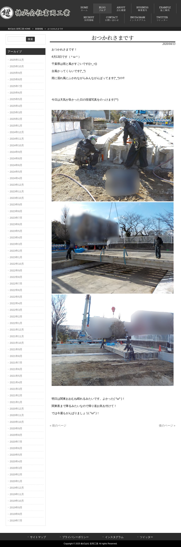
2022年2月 (16, 316)
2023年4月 (16, 237)
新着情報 (39, 29)
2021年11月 (17, 336)
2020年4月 (16, 461)
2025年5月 (16, 99)
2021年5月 (16, 375)
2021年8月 (16, 356)
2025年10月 (17, 66)
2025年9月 (16, 72)
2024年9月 (16, 152)
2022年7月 (16, 283)
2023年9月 (16, 204)
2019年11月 (17, 494)
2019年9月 (16, 507)
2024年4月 (16, 178)
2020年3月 (16, 468)
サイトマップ (38, 537)
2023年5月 (16, 231)
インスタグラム (114, 537)
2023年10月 (17, 198)
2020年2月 (16, 474)
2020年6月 (16, 448)
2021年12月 (17, 329)
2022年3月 (16, 309)
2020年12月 (17, 408)
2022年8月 (16, 277)
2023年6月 (16, 224)
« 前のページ (58, 425)
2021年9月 (16, 349)
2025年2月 (16, 119)
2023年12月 (17, 184)
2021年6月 (16, 369)
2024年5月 (16, 171)
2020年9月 (16, 428)
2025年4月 (16, 105)
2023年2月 (16, 250)
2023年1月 (16, 257)
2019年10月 (17, 500)
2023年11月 (17, 191)
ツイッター (146, 537)
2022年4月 (16, 303)
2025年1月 (16, 125)
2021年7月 (16, 362)
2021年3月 (16, 388)
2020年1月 (16, 481)
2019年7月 (16, 520)
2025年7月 (16, 86)
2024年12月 (17, 132)
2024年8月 (16, 158)
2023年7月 (16, 217)
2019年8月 (16, 514)
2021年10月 (17, 342)
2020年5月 (16, 454)
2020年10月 (17, 421)
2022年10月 (17, 263)
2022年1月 (16, 323)
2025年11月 (17, 59)
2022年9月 (16, 270)
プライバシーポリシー (75, 537)
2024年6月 (16, 165)
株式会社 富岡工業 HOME (19, 29)
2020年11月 (17, 415)
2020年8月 (16, 435)
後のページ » (167, 425)
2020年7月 (16, 441)
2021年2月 (16, 395)
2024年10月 (17, 145)
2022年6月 (16, 290)
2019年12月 (17, 487)
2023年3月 (16, 244)
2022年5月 (16, 296)
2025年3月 (16, 112)
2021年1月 (16, 402)
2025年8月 (16, 79)
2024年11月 (17, 138)
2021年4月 (16, 382)
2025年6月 (16, 92)
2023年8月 (16, 211)
